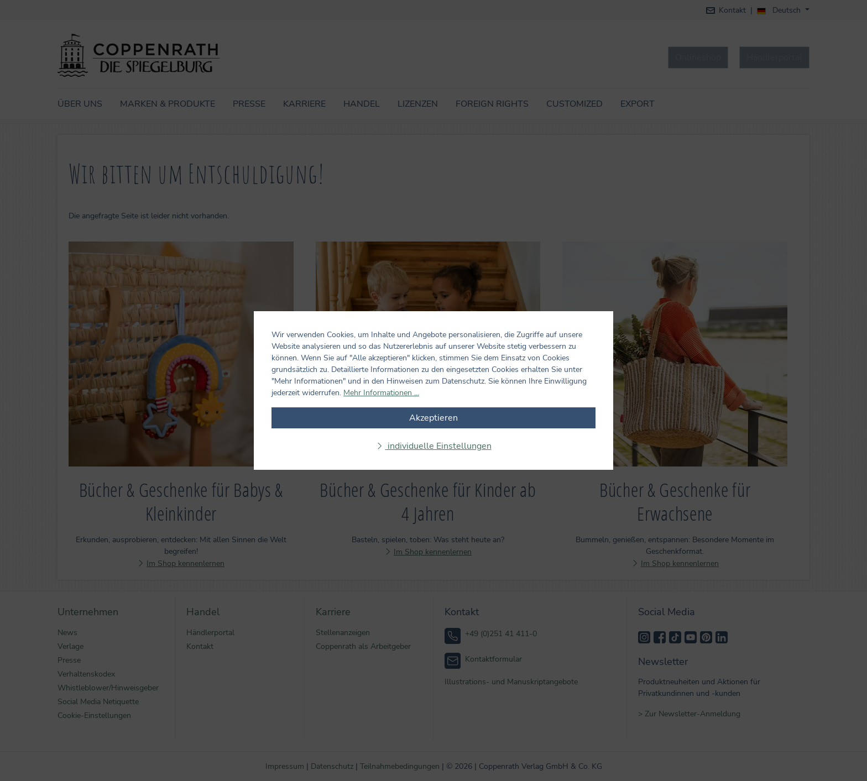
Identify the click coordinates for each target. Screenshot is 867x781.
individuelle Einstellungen (438, 446)
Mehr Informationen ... (381, 392)
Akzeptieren (433, 418)
